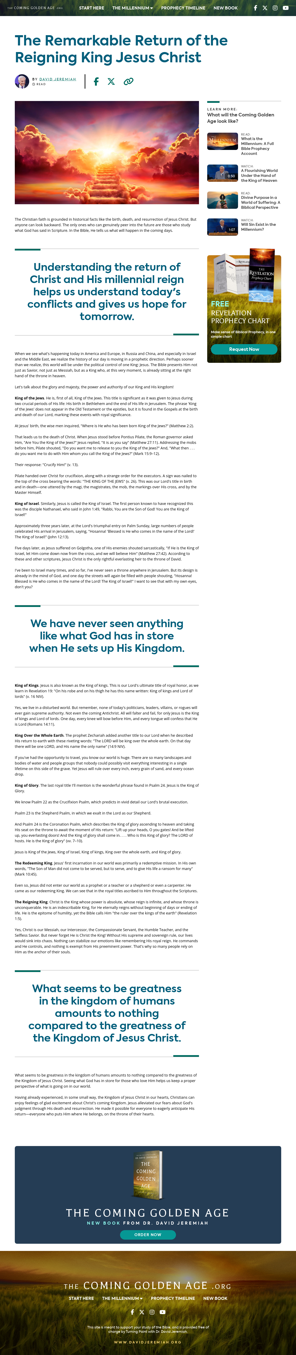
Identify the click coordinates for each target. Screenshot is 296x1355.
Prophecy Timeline (183, 8)
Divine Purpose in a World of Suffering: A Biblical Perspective (260, 202)
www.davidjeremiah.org (148, 1342)
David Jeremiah (57, 79)
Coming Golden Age (148, 1285)
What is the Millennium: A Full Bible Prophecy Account (257, 146)
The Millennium (132, 8)
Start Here (91, 8)
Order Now (148, 1235)
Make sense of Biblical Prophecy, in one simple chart (243, 334)
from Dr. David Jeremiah (148, 1223)
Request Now (244, 349)
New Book (226, 8)
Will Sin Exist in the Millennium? (258, 227)
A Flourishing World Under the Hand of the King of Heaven (259, 175)
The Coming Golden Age (148, 1213)
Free (240, 312)
